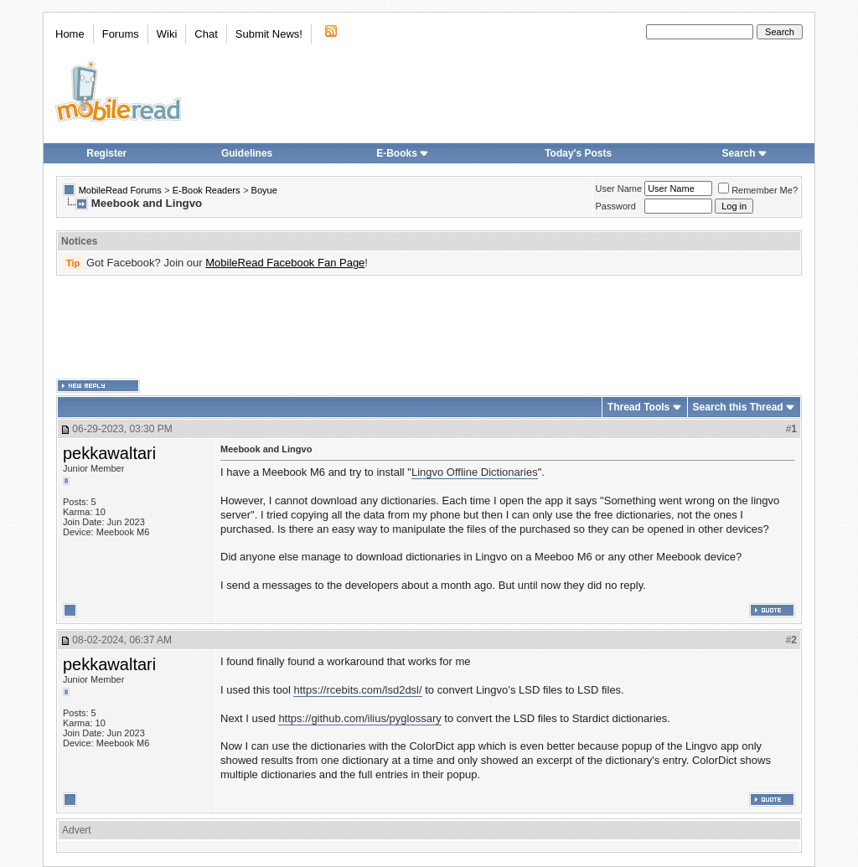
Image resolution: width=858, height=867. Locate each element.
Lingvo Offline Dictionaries (474, 472)
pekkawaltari (109, 453)
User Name (619, 188)
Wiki (167, 34)
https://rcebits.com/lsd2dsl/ (357, 690)
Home (70, 34)
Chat (205, 34)
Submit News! (268, 34)
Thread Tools (638, 407)
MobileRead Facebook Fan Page (284, 262)
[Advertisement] (429, 327)
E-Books (402, 153)
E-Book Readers (206, 190)
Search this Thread (738, 407)
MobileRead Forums (120, 190)
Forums (120, 34)
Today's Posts (578, 153)
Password (616, 206)
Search (745, 153)
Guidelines (246, 153)
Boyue (264, 190)
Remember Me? (758, 190)
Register (106, 153)
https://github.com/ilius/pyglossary (359, 718)
